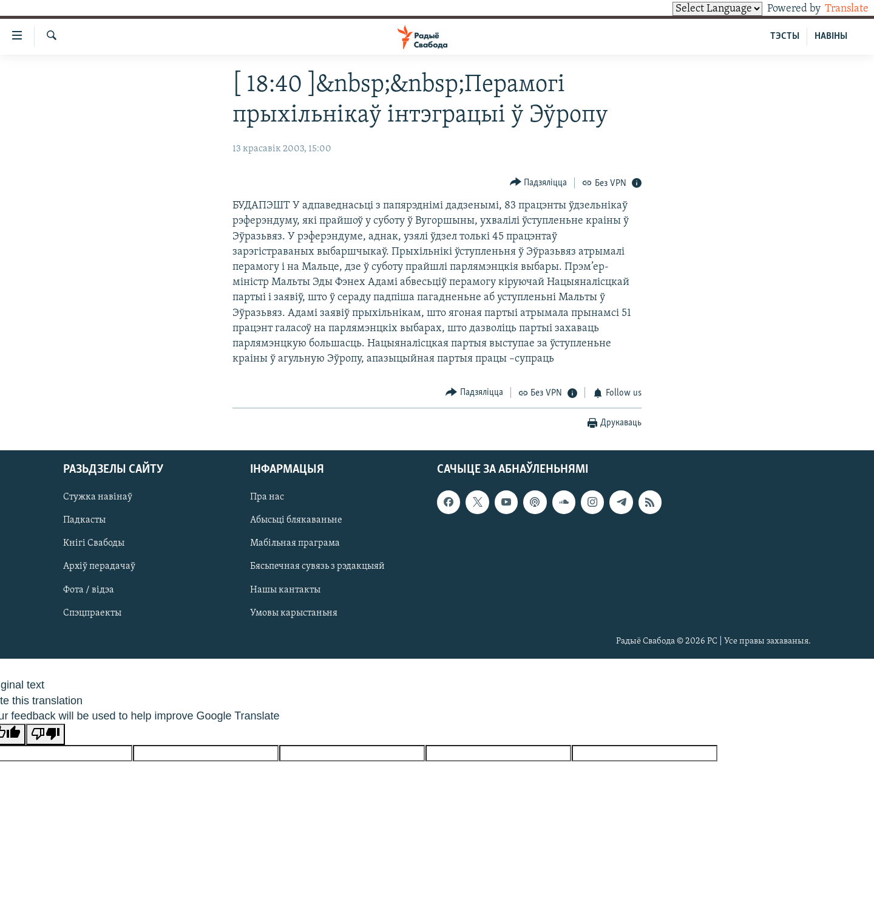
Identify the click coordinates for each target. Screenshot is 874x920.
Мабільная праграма (295, 544)
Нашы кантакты (285, 590)
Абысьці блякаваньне (296, 521)
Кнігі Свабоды (93, 544)
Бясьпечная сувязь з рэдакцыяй (317, 567)
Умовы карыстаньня (293, 613)
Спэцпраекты (92, 613)
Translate (835, 9)
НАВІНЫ (831, 36)
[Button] (538, 182)
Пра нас (267, 497)
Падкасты (84, 521)
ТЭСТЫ (784, 36)
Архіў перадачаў (99, 567)
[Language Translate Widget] (697, 9)
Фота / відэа (88, 590)
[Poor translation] (45, 734)
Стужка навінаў (97, 497)
